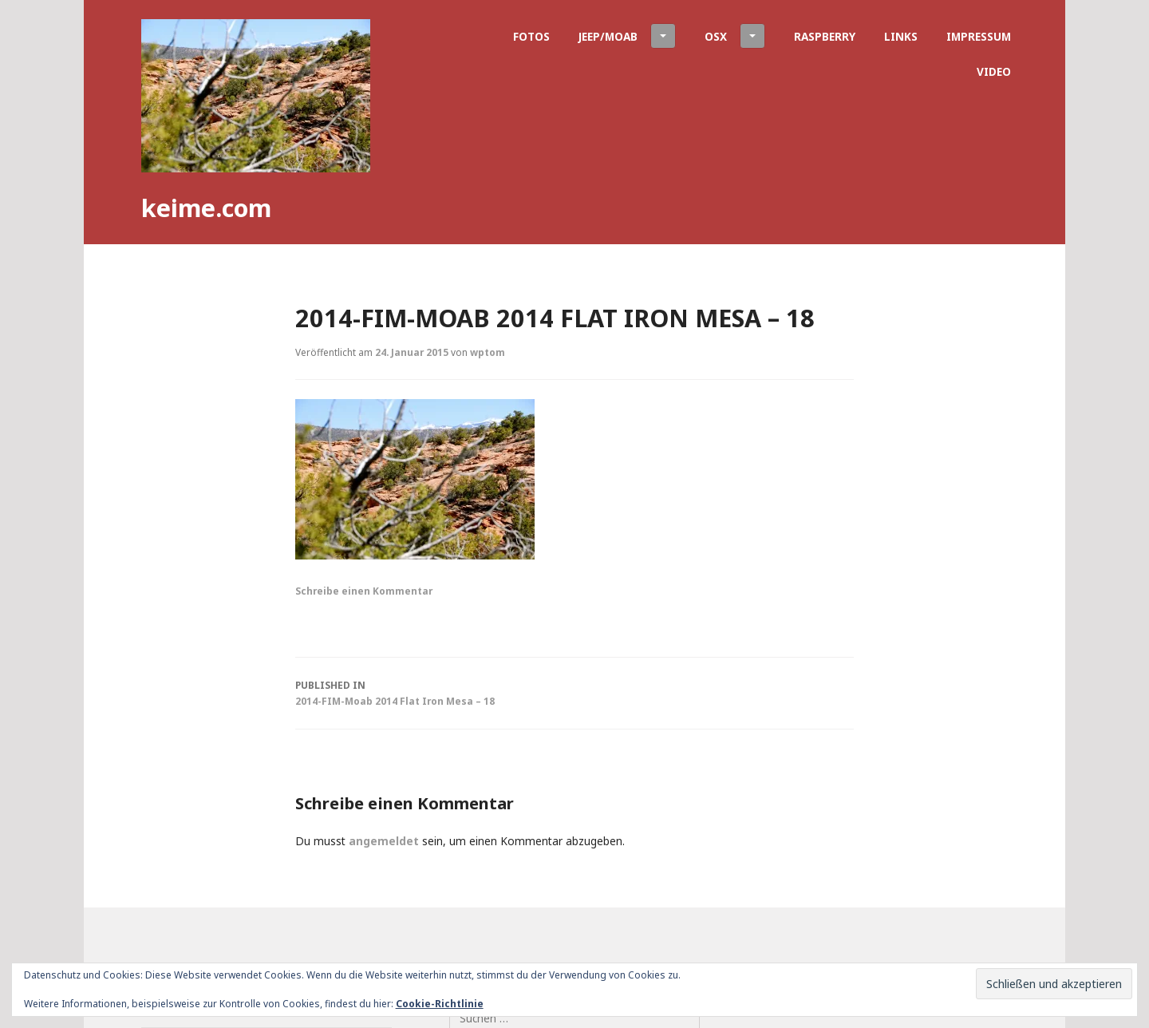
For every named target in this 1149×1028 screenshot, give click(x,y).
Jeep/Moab (627, 36)
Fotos (531, 36)
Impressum (978, 36)
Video (994, 71)
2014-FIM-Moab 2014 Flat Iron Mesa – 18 (574, 692)
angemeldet (384, 840)
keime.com (206, 207)
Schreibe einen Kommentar (363, 590)
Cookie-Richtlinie (440, 1003)
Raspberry (824, 36)
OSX (735, 36)
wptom (487, 352)
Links (901, 36)
